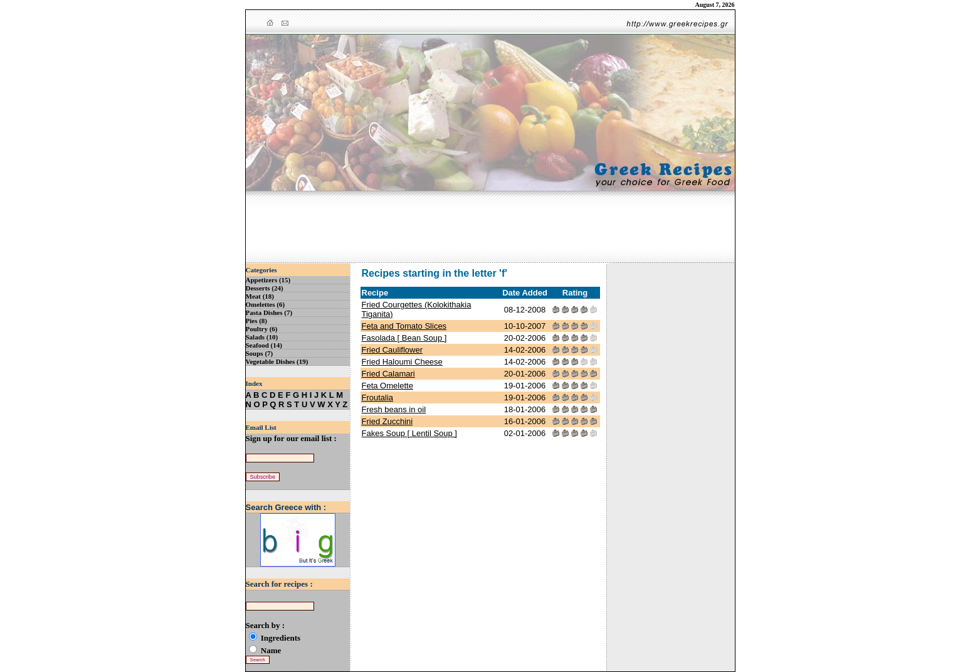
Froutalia (378, 397)
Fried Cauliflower (392, 350)
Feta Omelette (387, 385)
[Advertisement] (490, 228)
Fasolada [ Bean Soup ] (404, 338)
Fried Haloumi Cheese (402, 361)
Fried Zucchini (387, 421)
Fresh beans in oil (394, 409)
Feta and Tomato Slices (404, 326)
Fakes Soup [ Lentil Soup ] (409, 433)
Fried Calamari (388, 373)
